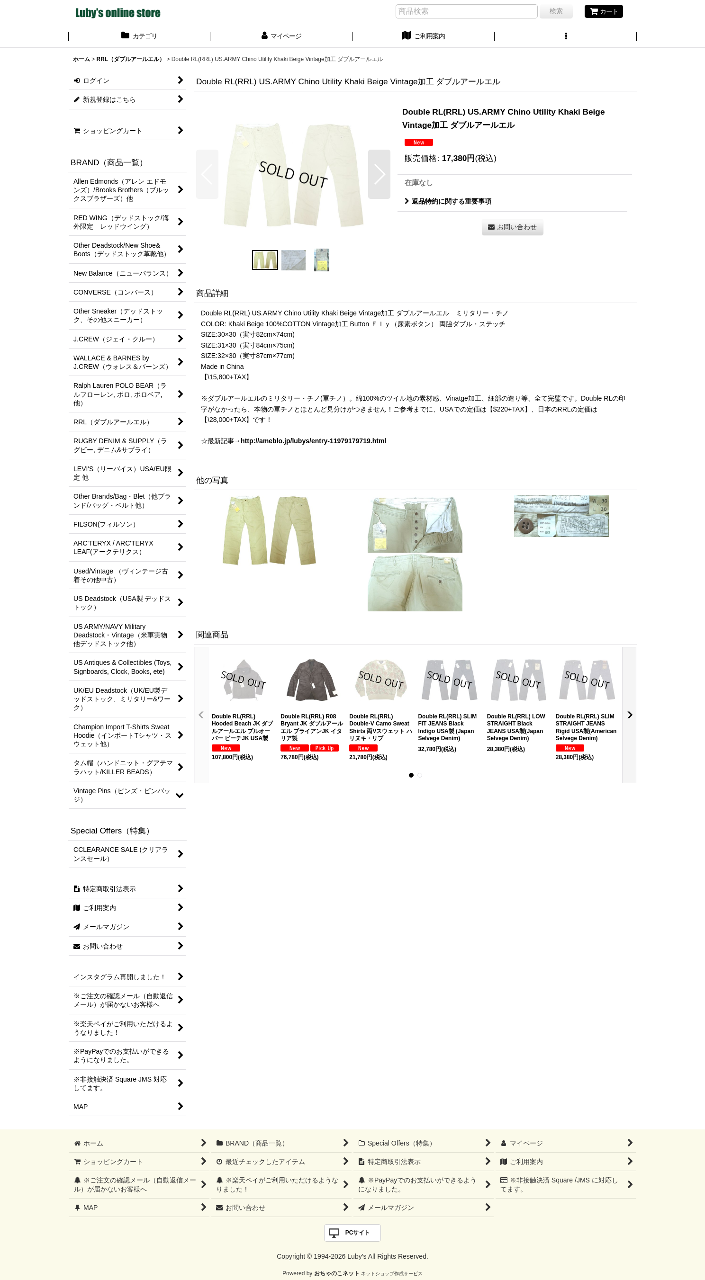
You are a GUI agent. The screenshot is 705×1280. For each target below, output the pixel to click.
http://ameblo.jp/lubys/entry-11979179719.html (313, 441)
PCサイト (358, 1232)
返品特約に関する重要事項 (448, 201)
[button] (566, 37)
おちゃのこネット (337, 1273)
